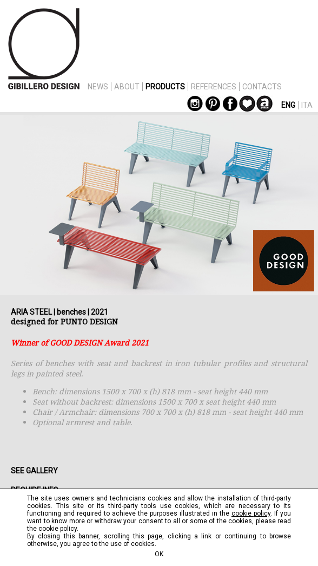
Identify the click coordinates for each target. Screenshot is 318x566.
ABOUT (127, 86)
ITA (307, 105)
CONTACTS (262, 86)
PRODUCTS (165, 86)
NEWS (98, 86)
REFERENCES (213, 86)
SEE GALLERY (34, 470)
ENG (288, 105)
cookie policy (250, 513)
